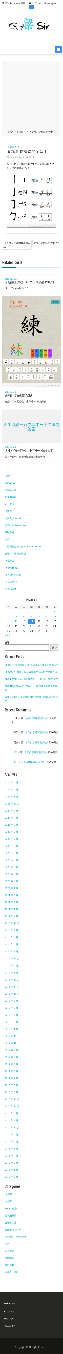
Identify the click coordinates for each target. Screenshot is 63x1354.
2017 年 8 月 (11, 1057)
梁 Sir (30, 156)
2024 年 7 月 (11, 817)
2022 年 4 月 (11, 867)
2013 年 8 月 (11, 1148)
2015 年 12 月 (12, 1099)
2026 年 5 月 (11, 782)
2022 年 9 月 (11, 838)
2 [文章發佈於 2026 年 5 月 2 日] (47, 611)
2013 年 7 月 (11, 1155)
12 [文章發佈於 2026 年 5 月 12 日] (16, 621)
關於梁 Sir (10, 483)
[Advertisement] (31, 96)
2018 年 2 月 (11, 1021)
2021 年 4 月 (11, 916)
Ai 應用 (8, 1194)
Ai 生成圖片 (11, 560)
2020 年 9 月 (11, 930)
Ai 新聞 (8, 1201)
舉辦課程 (9, 532)
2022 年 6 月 (11, 852)
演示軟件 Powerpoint (16, 525)
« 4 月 (8, 635)
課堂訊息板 (10, 588)
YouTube (9, 1318)
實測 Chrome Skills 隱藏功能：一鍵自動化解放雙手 (31, 678)
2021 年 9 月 (11, 895)
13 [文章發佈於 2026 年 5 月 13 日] (24, 621)
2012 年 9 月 (11, 1162)
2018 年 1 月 (11, 1028)
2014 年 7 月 (11, 1134)
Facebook (9, 1311)
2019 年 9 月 (11, 965)
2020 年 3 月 (11, 951)
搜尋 (7, 642)
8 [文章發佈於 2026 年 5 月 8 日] (39, 616)
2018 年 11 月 (12, 986)
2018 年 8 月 (11, 1007)
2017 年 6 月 (11, 1064)
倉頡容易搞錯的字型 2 (45, 242)
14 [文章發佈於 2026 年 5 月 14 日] (31, 621)
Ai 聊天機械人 (12, 567)
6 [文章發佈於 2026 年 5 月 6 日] (24, 616)
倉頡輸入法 (13, 147)
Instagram (9, 1325)
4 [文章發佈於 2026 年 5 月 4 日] (8, 616)
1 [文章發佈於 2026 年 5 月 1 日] (39, 611)
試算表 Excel (11, 1271)
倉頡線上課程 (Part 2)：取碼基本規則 (29, 282)
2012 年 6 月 (11, 1169)
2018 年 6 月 (11, 1014)
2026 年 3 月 (11, 796)
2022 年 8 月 (11, 845)
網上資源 (9, 504)
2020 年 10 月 (12, 923)
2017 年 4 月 (11, 1078)
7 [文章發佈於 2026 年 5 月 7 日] (31, 616)
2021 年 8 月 (11, 902)
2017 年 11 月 (12, 1036)
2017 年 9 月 (11, 1050)
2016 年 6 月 (11, 1092)
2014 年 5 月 (11, 1141)
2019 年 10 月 (12, 958)
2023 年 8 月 (11, 831)
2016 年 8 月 (11, 1085)
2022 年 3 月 (11, 874)
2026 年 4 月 (11, 789)
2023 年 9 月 (11, 824)
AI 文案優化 (11, 581)
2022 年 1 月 (11, 888)
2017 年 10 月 (12, 1043)
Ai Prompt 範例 (13, 574)
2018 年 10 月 (12, 993)
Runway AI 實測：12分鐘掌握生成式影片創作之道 (31, 671)
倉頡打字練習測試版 (18, 395)
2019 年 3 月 (11, 972)
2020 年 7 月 (11, 937)
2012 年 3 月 (11, 1176)
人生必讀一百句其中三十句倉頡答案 (31, 426)
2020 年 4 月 (11, 944)
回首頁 (8, 476)
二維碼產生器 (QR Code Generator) (24, 546)
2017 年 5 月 (11, 1071)
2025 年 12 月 (12, 803)
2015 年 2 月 (11, 1120)
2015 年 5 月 (11, 1113)
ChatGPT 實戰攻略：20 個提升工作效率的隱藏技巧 (31, 664)
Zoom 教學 (11, 1208)
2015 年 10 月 (12, 1106)
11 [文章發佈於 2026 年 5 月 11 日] (8, 621)
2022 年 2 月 (11, 881)
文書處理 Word (13, 518)
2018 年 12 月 (12, 979)
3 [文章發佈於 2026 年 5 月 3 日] (54, 611)
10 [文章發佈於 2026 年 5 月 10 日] (54, 616)
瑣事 (7, 539)
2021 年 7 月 (11, 909)
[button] (58, 49)
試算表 (8, 511)
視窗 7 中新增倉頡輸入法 (16, 244)
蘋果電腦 (9, 1264)
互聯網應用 (10, 497)
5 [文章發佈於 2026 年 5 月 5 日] (16, 616)
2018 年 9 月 (11, 1000)
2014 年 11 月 (12, 1127)
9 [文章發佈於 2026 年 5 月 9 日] (47, 616)
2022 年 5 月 (11, 859)
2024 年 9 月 (11, 810)
